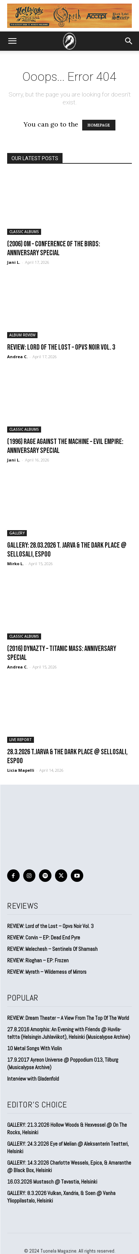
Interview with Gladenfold (33, 1078)
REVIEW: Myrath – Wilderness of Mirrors (46, 971)
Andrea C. (17, 356)
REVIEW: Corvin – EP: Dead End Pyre (43, 937)
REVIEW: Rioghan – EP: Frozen (38, 960)
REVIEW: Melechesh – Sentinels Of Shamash (52, 949)
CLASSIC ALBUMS (24, 231)
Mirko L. (15, 563)
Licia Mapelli (20, 770)
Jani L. (13, 262)
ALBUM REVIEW (22, 334)
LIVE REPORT (20, 739)
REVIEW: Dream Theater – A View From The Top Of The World (68, 1017)
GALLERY (17, 532)
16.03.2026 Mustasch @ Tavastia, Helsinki (52, 1181)
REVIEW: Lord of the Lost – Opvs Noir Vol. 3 (61, 347)
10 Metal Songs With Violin (34, 1048)
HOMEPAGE (99, 125)
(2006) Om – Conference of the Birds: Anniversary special (53, 248)
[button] (12, 41)
